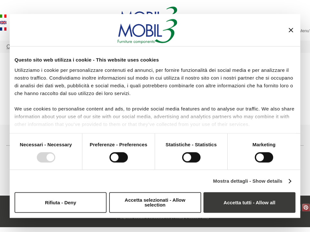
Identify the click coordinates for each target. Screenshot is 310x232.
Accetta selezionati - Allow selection (155, 203)
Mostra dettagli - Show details (248, 181)
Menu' (304, 30)
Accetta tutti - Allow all (249, 202)
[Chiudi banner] (291, 30)
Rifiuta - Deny (60, 202)
